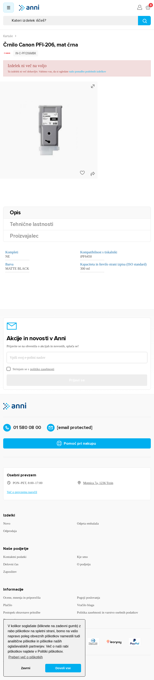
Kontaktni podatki (14, 557)
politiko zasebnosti (42, 369)
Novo (6, 523)
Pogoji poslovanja (88, 597)
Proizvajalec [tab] (24, 236)
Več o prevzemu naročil (22, 492)
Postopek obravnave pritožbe (21, 612)
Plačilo (7, 605)
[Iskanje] (77, 20)
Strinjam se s (30, 369)
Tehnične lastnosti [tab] (31, 224)
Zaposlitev (10, 571)
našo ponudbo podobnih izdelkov (87, 71)
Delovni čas (10, 564)
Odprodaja (10, 531)
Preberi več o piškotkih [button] (25, 657)
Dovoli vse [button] (63, 668)
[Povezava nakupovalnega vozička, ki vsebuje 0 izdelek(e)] (148, 8)
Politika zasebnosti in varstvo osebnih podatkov (107, 612)
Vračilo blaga (85, 605)
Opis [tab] (15, 212)
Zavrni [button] (25, 668)
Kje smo (82, 557)
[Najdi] (144, 20)
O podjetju (84, 564)
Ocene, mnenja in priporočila (22, 597)
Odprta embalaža (88, 523)
